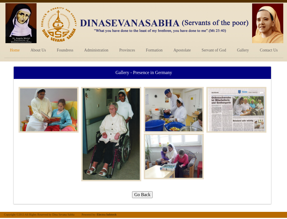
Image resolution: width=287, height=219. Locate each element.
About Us (38, 50)
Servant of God (214, 50)
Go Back (142, 194)
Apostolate (182, 50)
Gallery (243, 50)
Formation (154, 50)
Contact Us (269, 50)
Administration (96, 50)
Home (15, 50)
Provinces (127, 50)
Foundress (65, 50)
